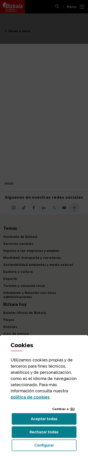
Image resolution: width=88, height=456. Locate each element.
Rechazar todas (47, 433)
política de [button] (30, 397)
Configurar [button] (55, 446)
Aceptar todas (48, 420)
